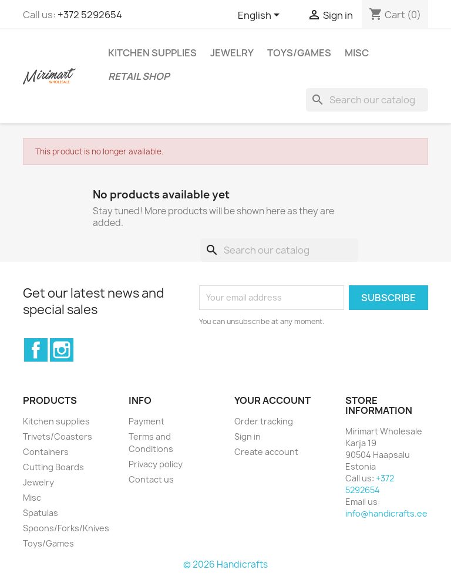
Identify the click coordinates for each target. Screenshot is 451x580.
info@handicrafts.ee (386, 513)
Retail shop (139, 76)
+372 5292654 (90, 14)
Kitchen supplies (152, 52)
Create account (266, 451)
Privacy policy (156, 464)
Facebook (36, 350)
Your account (272, 400)
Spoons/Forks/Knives (66, 528)
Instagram (61, 350)
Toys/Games (299, 52)
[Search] (367, 100)
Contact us (151, 479)
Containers (46, 451)
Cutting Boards (53, 467)
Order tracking (263, 421)
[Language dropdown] (261, 16)
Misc (357, 52)
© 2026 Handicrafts (225, 564)
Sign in (247, 436)
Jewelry (232, 52)
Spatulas (40, 512)
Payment (146, 421)
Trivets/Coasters (57, 436)
